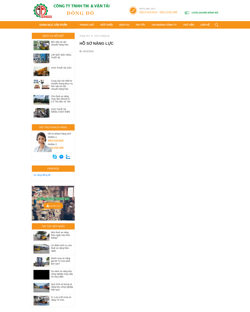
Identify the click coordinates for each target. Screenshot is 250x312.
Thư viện (188, 24)
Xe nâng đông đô (42, 175)
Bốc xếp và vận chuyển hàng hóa (59, 43)
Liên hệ (205, 24)
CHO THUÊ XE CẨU (61, 68)
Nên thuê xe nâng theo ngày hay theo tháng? (60, 235)
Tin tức (140, 24)
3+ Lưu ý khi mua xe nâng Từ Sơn (61, 298)
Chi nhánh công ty (164, 24)
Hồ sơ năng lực (102, 36)
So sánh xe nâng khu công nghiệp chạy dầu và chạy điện (62, 274)
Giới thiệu (106, 24)
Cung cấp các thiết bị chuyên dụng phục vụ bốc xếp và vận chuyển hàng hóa (62, 84)
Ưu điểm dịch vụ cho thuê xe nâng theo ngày (61, 248)
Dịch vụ (124, 24)
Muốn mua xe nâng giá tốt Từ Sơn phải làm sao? (60, 261)
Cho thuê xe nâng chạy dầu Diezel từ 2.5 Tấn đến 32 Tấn (60, 99)
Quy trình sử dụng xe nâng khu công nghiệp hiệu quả (62, 287)
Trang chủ (87, 24)
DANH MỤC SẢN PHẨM (53, 25)
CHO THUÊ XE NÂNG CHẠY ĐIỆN (60, 110)
